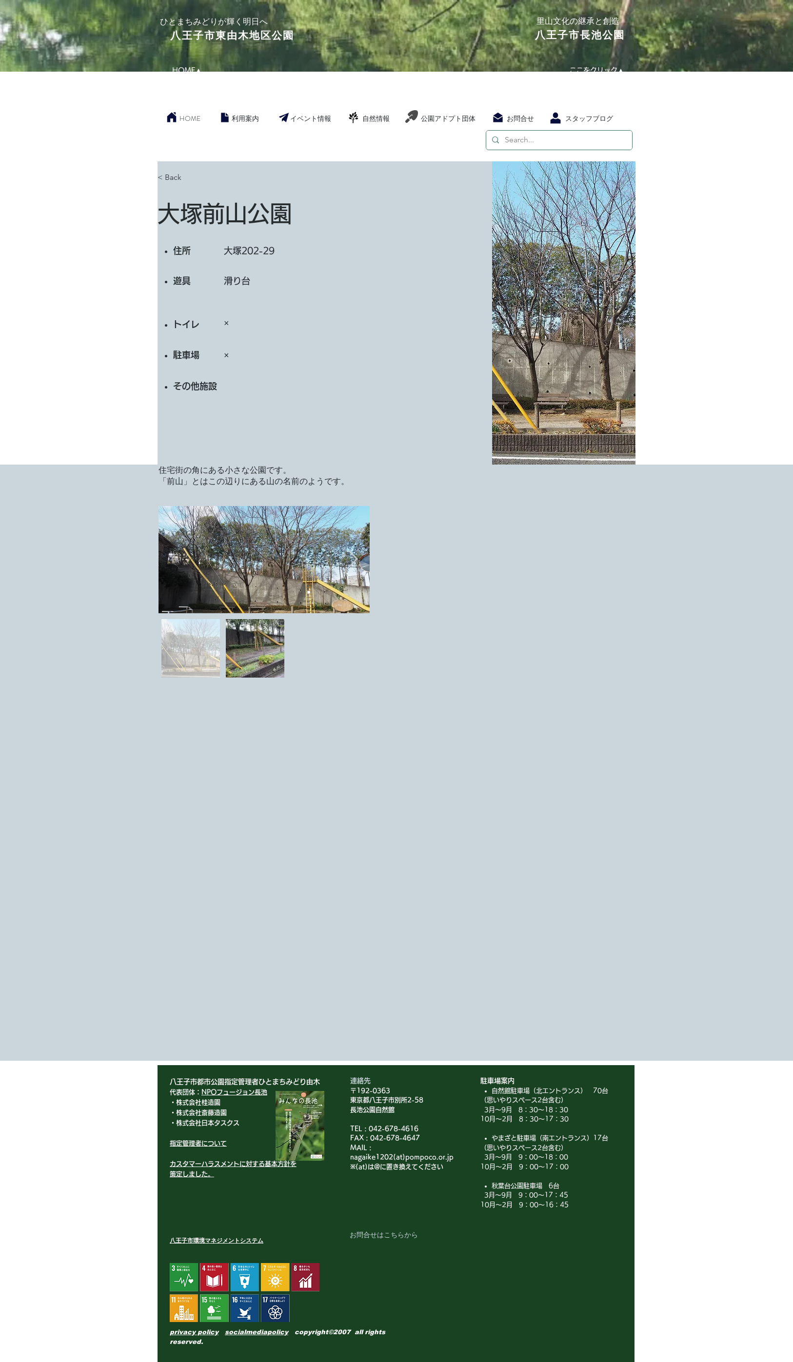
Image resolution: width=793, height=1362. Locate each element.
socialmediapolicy (256, 1332)
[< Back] (192, 178)
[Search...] (558, 140)
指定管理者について (198, 1143)
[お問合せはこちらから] (383, 1235)
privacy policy (194, 1332)
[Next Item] (352, 559)
